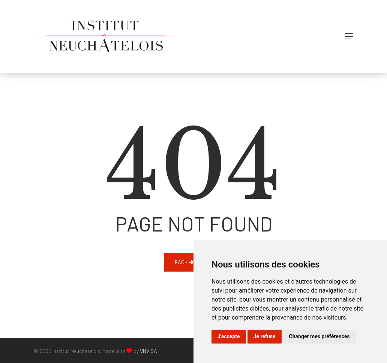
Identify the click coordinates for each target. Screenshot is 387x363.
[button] (349, 36)
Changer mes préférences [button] (319, 336)
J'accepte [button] (229, 336)
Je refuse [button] (265, 336)
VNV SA (148, 351)
